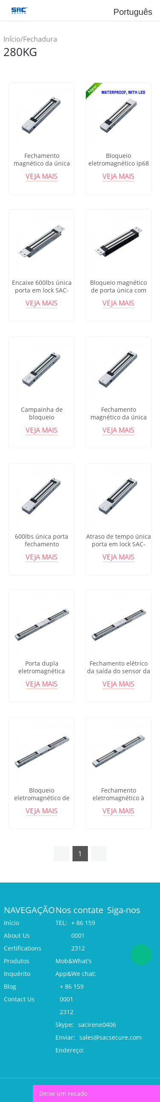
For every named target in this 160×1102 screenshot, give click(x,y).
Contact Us (19, 999)
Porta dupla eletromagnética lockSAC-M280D (41, 671)
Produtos (16, 961)
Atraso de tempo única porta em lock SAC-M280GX (118, 544)
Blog (10, 986)
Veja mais (42, 176)
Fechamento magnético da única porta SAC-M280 (42, 163)
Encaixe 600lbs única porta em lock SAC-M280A (42, 290)
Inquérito (17, 974)
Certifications (22, 948)
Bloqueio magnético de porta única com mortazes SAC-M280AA (118, 290)
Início (11, 39)
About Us (17, 935)
